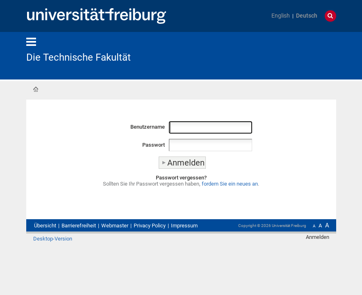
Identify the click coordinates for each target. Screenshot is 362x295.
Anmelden (317, 237)
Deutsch (306, 15)
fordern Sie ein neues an (230, 184)
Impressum (184, 225)
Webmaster (114, 225)
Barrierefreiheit (78, 225)
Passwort (153, 145)
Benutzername (147, 127)
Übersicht (45, 225)
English (280, 15)
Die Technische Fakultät (78, 57)
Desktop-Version (52, 239)
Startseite (35, 89)
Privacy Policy (150, 225)
